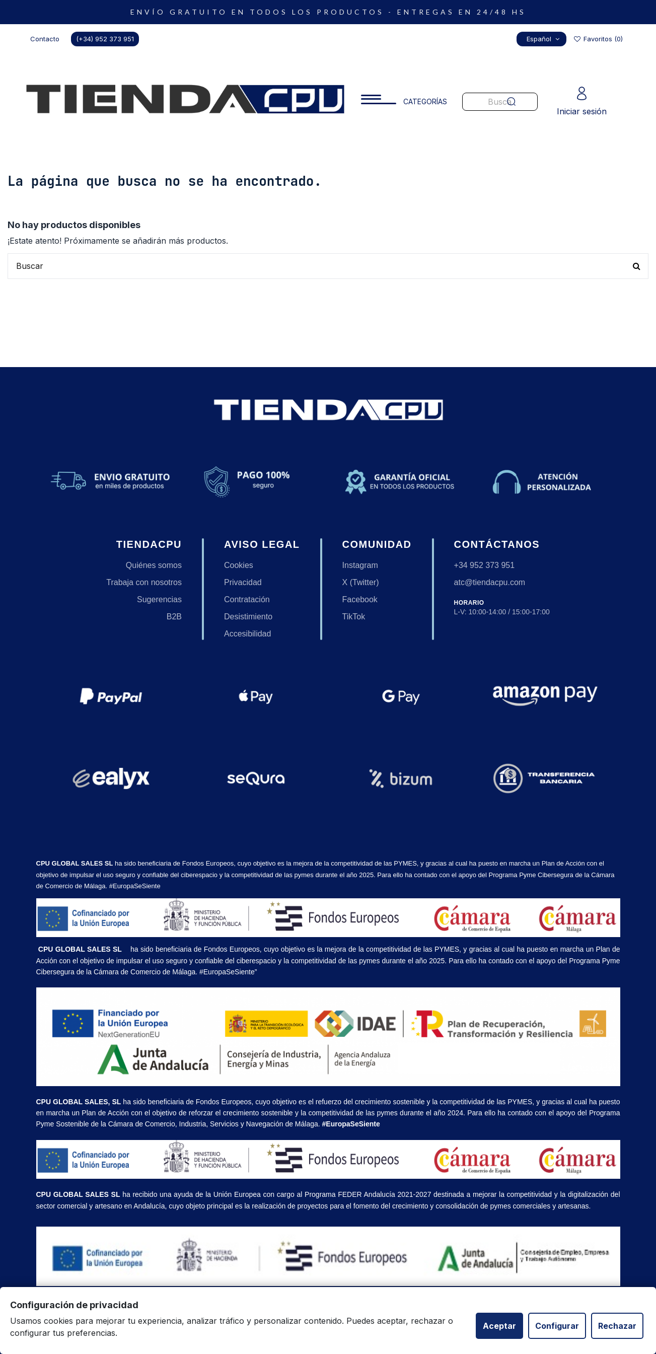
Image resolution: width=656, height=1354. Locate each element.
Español (544, 39)
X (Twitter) (360, 582)
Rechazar (617, 1326)
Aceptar (499, 1326)
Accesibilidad (247, 633)
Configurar (557, 1326)
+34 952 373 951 (484, 565)
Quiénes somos (154, 565)
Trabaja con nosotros (144, 582)
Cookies (238, 565)
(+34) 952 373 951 (105, 39)
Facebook (360, 599)
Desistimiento (248, 616)
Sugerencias (159, 599)
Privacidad (243, 582)
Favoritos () (598, 39)
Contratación (247, 599)
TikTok (354, 616)
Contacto (44, 39)
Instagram (360, 565)
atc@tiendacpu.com (490, 582)
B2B (174, 616)
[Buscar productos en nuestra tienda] (328, 266)
